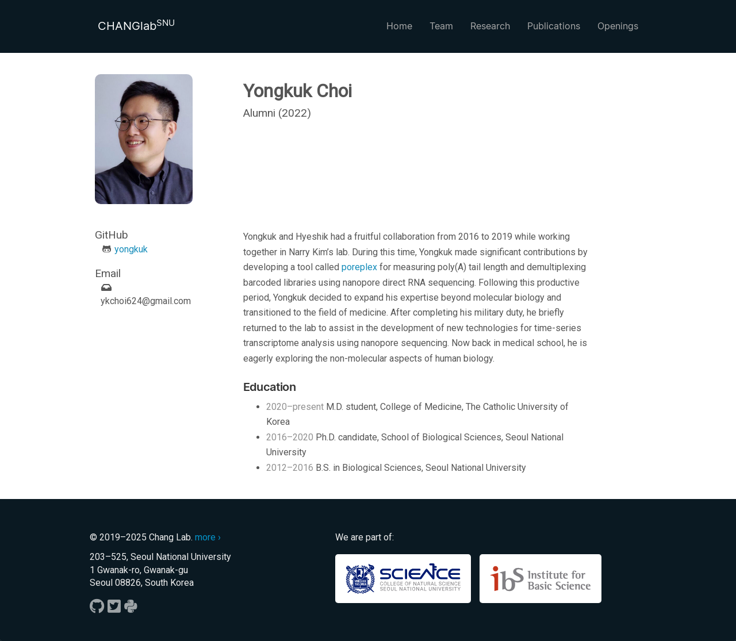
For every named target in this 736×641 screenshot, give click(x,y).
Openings (617, 26)
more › (208, 537)
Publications (553, 26)
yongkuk (131, 249)
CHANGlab (136, 25)
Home (399, 26)
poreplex (359, 267)
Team (441, 26)
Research (490, 26)
